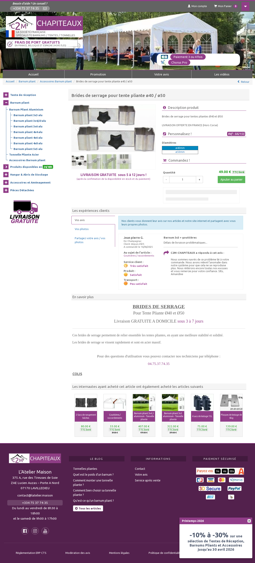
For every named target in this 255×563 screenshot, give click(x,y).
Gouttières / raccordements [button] (114, 416)
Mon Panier (226, 6)
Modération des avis (77, 552)
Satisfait (136, 274)
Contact (140, 468)
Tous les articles (88, 508)
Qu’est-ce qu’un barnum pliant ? (93, 500)
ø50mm (180, 152)
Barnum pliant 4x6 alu (28, 137)
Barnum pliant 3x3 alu (28, 115)
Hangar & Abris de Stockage (29, 174)
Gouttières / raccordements (139, 255)
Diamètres (169, 142)
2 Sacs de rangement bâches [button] (86, 416)
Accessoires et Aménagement (30, 182)
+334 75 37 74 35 (26, 8)
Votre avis (161, 74)
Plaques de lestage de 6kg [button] (231, 416)
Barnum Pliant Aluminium (26, 109)
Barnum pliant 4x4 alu (28, 132)
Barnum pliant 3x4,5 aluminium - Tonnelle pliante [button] (144, 416)
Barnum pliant (27, 81)
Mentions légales (119, 552)
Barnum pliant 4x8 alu (28, 143)
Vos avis (80, 220)
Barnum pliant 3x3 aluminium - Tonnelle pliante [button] (173, 416)
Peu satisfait (138, 283)
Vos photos (82, 228)
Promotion (98, 74)
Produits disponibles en (31, 167)
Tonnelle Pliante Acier (24, 154)
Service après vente (147, 480)
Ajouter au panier (231, 179)
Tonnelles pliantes (85, 468)
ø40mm (180, 148)
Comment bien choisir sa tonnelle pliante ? (94, 492)
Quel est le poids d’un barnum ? (93, 474)
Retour (245, 81)
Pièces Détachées (22, 190)
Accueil (33, 74)
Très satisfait (139, 265)
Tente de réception (23, 94)
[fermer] (249, 521)
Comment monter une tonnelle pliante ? (93, 482)
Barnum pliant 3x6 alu (28, 126)
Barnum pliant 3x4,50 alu (30, 120)
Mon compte (197, 6)
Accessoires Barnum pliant (56, 81)
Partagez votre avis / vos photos (90, 240)
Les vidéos (221, 74)
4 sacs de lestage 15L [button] (202, 416)
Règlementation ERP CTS (31, 552)
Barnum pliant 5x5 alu (28, 148)
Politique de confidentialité (165, 552)
